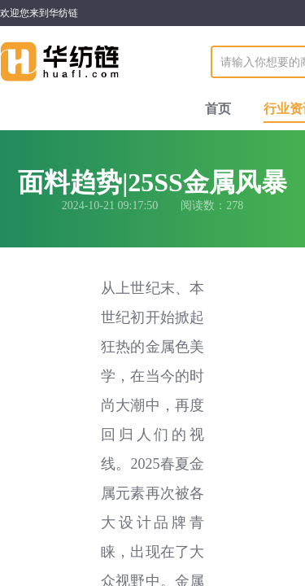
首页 (218, 109)
